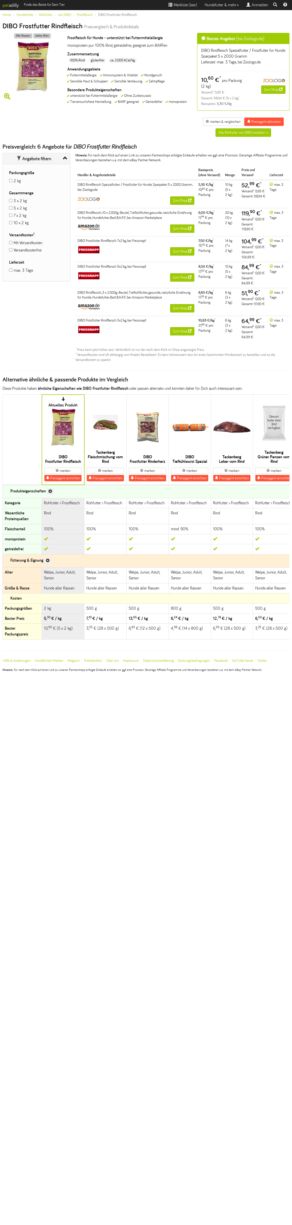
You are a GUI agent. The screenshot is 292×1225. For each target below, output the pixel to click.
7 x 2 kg (20, 215)
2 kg (17, 181)
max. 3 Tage (23, 270)
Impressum (131, 661)
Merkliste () (182, 5)
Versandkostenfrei (28, 250)
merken (63, 471)
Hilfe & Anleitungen (17, 661)
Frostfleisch (85, 15)
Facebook (221, 661)
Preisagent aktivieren (264, 122)
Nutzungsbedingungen (194, 661)
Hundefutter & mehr (222, 5)
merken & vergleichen (223, 122)
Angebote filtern (34, 158)
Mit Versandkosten (28, 243)
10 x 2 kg (21, 223)
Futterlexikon (93, 661)
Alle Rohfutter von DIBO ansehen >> (243, 132)
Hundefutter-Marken (49, 661)
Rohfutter (45, 15)
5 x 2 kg (20, 208)
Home (7, 15)
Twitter (262, 661)
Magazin (74, 661)
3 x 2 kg (20, 201)
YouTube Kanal (242, 661)
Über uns (112, 661)
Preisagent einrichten (63, 478)
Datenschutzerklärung (158, 661)
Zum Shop (273, 89)
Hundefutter (25, 15)
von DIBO (64, 15)
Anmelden (257, 5)
